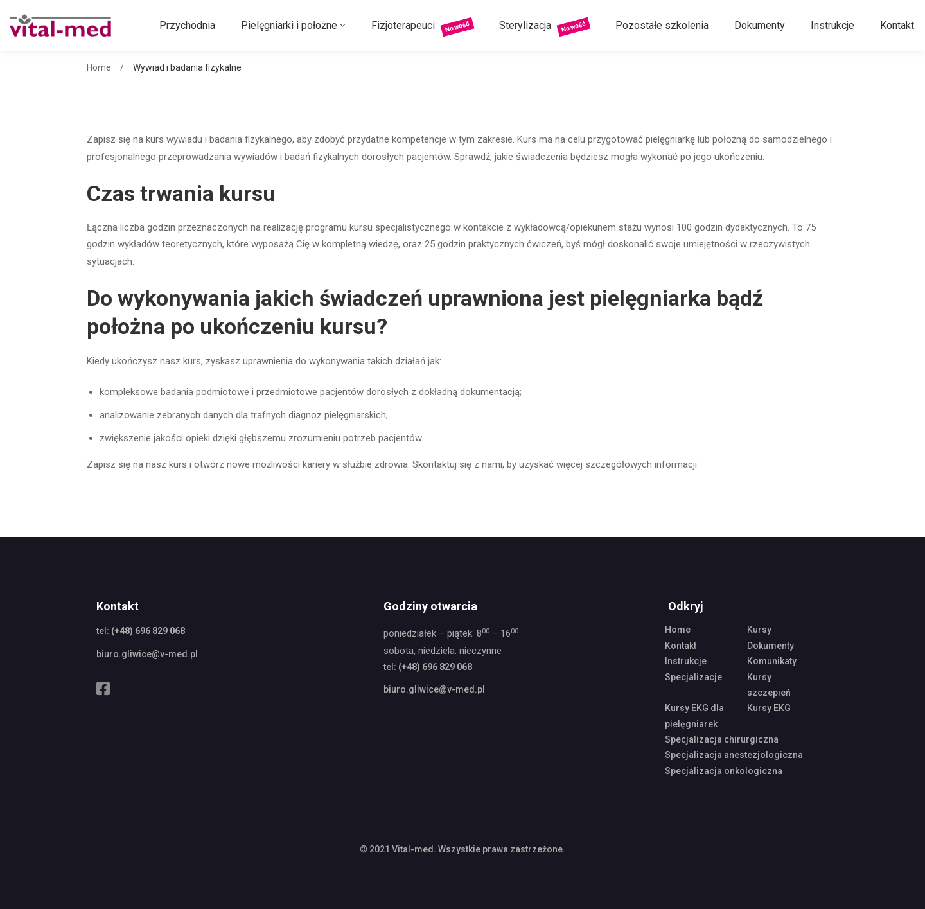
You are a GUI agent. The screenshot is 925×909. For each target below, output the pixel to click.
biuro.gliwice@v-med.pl (147, 654)
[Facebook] (103, 689)
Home (99, 67)
